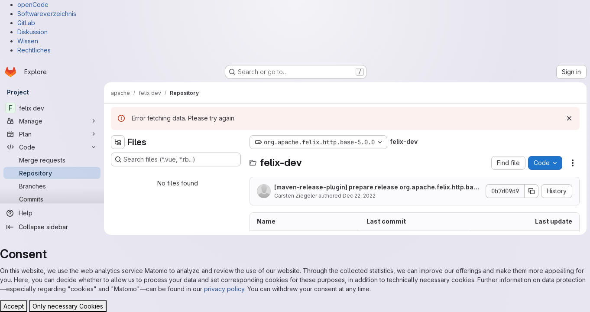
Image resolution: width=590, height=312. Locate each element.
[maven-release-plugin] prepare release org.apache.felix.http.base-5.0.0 (377, 187)
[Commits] (51, 199)
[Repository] (51, 173)
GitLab (26, 22)
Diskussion (32, 32)
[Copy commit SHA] (531, 191)
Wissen (27, 41)
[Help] (51, 213)
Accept (13, 306)
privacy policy (224, 288)
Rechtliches (34, 50)
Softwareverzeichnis (46, 13)
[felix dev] (51, 108)
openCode (33, 4)
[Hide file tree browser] (118, 142)
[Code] (51, 147)
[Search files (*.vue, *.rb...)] (176, 159)
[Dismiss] (569, 118)
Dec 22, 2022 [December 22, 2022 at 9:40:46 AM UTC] (359, 195)
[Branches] (51, 186)
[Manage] (51, 121)
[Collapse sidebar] (51, 227)
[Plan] (51, 134)
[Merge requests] (51, 160)
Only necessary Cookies (67, 306)
